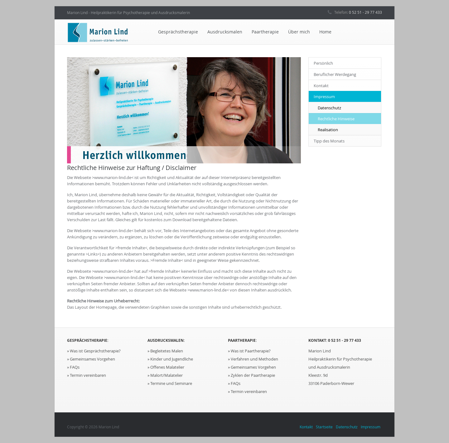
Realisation (328, 129)
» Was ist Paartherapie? (249, 351)
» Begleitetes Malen (165, 351)
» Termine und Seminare (169, 383)
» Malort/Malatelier (165, 375)
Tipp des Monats (329, 141)
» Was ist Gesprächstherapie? (94, 351)
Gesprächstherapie (178, 32)
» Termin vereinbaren (86, 375)
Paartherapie (265, 32)
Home (325, 32)
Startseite (324, 426)
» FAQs (73, 367)
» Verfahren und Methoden (253, 359)
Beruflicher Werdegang (335, 74)
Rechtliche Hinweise (336, 119)
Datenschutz (329, 108)
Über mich (299, 32)
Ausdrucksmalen (224, 32)
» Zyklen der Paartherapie (251, 375)
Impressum (324, 96)
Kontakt (321, 85)
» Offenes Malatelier (165, 367)
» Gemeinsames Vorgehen (91, 359)
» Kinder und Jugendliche (170, 359)
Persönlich (323, 63)
